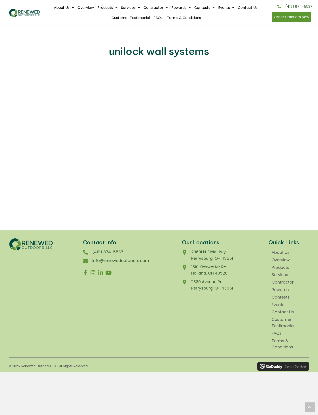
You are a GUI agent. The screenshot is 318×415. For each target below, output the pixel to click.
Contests (281, 297)
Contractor (283, 282)
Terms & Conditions (282, 344)
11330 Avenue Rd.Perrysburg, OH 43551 (212, 285)
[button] (85, 272)
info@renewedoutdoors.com (120, 260)
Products (280, 267)
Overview (281, 260)
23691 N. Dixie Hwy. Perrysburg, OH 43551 (212, 255)
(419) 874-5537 (298, 6)
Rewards (280, 289)
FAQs (277, 333)
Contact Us (283, 312)
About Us (281, 252)
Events (278, 304)
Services (280, 274)
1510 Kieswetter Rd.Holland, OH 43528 (209, 270)
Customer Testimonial (283, 323)
